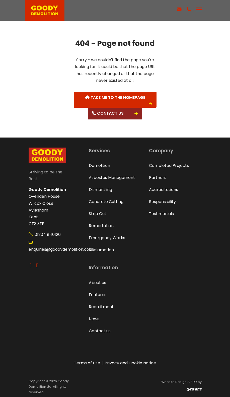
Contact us (108, 113)
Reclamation (101, 250)
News (94, 319)
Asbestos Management (112, 177)
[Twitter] (32, 265)
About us (97, 283)
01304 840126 (45, 234)
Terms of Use (87, 363)
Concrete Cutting (106, 202)
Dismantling (100, 189)
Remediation (101, 226)
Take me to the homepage (115, 97)
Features (97, 295)
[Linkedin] (38, 265)
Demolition (99, 165)
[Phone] (189, 12)
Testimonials (161, 214)
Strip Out (97, 214)
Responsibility (162, 202)
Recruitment (101, 307)
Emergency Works (107, 238)
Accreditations (163, 189)
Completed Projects (169, 165)
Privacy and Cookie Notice (130, 363)
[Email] (179, 12)
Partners (157, 177)
